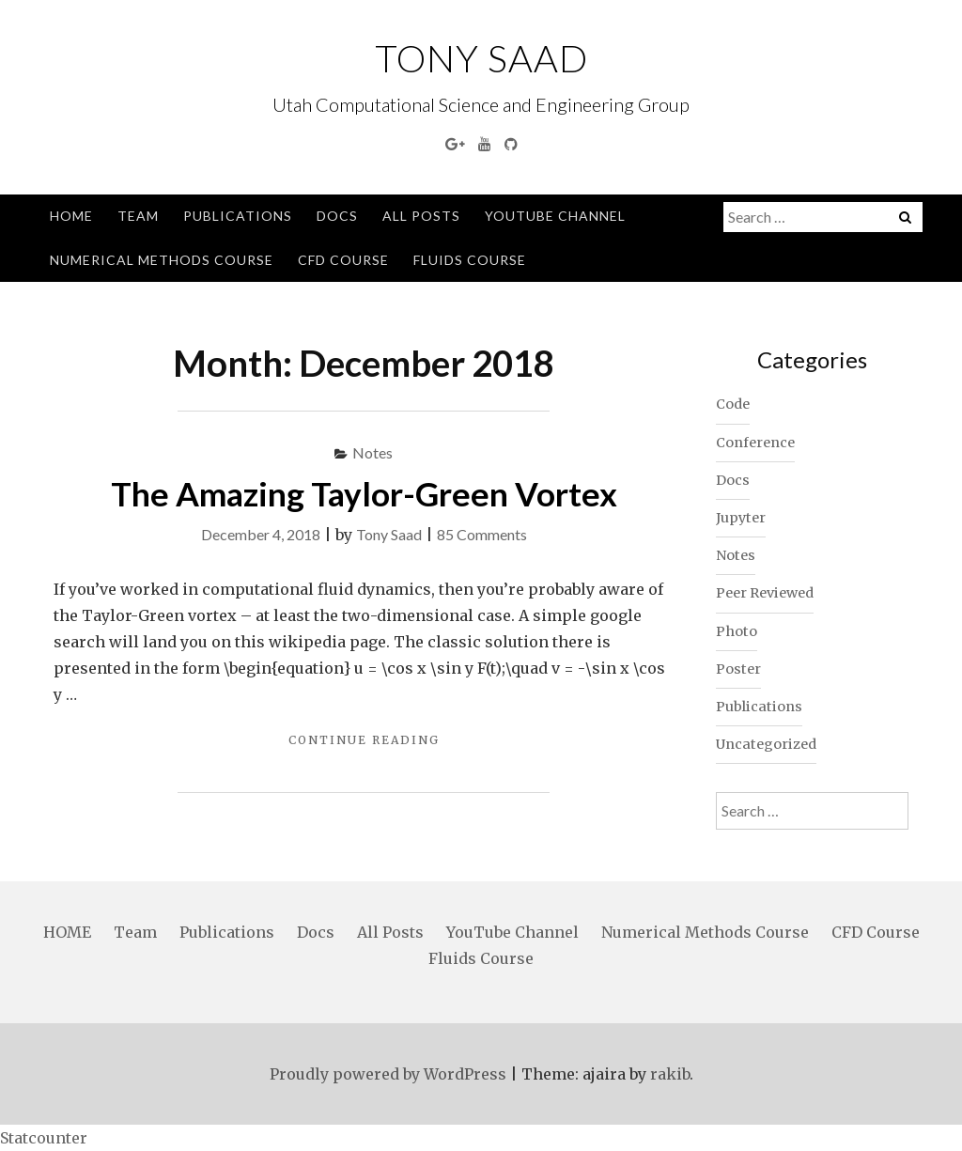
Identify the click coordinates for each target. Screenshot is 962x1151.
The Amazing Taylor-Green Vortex (364, 493)
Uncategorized (766, 744)
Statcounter (43, 1137)
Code (733, 404)
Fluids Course (469, 260)
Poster (738, 669)
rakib (670, 1074)
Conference (755, 442)
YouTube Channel (555, 216)
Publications (237, 216)
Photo (736, 631)
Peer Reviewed (765, 592)
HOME (71, 216)
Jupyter (741, 517)
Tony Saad (481, 58)
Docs (337, 216)
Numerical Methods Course (161, 260)
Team (138, 216)
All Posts (421, 216)
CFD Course (343, 260)
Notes (372, 452)
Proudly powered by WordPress (388, 1074)
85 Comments (482, 534)
